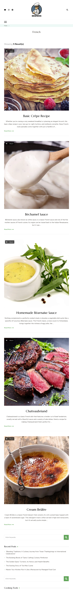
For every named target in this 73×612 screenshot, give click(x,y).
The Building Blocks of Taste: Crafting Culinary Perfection (27, 558)
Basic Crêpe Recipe (36, 116)
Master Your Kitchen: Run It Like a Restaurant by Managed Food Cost (31, 570)
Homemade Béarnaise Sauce (36, 313)
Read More (7, 131)
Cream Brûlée (36, 509)
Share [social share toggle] (9, 51)
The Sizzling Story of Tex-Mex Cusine (19, 566)
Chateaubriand (36, 411)
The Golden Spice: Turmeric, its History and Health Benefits (27, 562)
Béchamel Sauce (36, 214)
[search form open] (67, 10)
